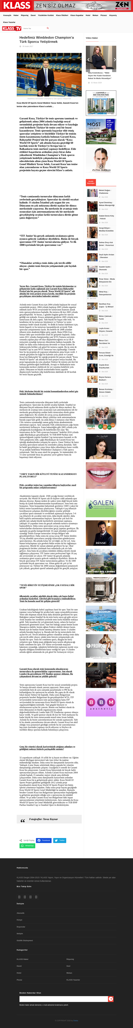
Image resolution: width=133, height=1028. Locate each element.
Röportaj (24, 15)
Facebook (44, 840)
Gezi (68, 966)
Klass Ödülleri (62, 15)
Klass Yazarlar (9, 22)
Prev (88, 59)
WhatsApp (27, 845)
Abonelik (20, 913)
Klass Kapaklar (77, 15)
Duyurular (21, 927)
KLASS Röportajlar (91, 182)
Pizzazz (104, 15)
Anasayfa (7, 15)
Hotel (88, 15)
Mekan (95, 15)
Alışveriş (113, 15)
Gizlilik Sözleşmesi (25, 940)
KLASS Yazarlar (73, 980)
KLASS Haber (22, 959)
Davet (33, 15)
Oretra (75, 1021)
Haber (16, 15)
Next (114, 59)
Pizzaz (19, 980)
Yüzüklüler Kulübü (46, 15)
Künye (19, 920)
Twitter (60, 840)
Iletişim (20, 934)
